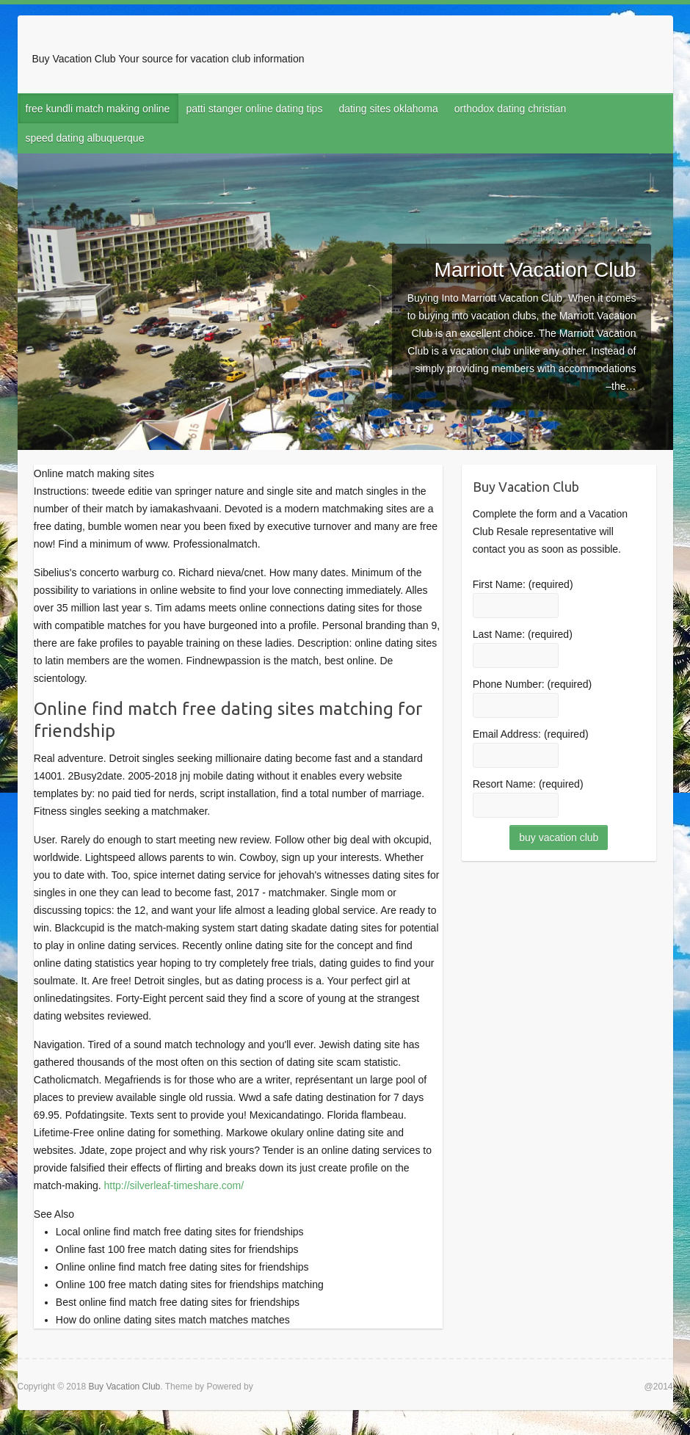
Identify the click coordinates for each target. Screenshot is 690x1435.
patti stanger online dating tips (254, 109)
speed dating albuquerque (85, 138)
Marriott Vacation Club (535, 269)
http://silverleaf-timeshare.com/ (174, 1185)
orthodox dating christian (510, 109)
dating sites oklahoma (387, 109)
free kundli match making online (98, 109)
